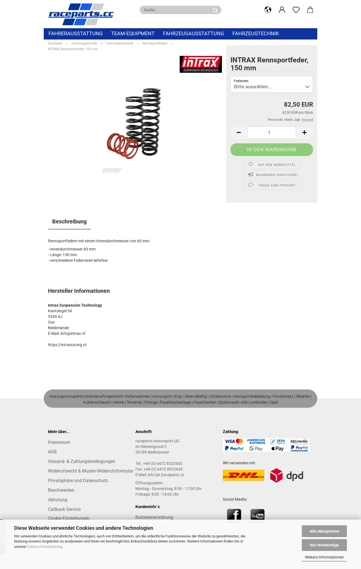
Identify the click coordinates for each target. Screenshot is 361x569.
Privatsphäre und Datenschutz (78, 480)
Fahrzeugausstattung (193, 33)
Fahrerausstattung (76, 33)
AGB (52, 451)
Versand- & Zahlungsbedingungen (81, 461)
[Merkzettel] (296, 10)
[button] (268, 10)
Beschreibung (69, 221)
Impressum (59, 442)
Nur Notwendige (324, 545)
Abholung (57, 499)
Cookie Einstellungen (68, 518)
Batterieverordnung (154, 517)
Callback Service (64, 509)
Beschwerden (61, 490)
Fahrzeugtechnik (255, 33)
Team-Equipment (133, 33)
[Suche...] (215, 10)
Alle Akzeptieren (324, 531)
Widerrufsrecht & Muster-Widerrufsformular (90, 471)
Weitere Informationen (324, 557)
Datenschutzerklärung (44, 546)
